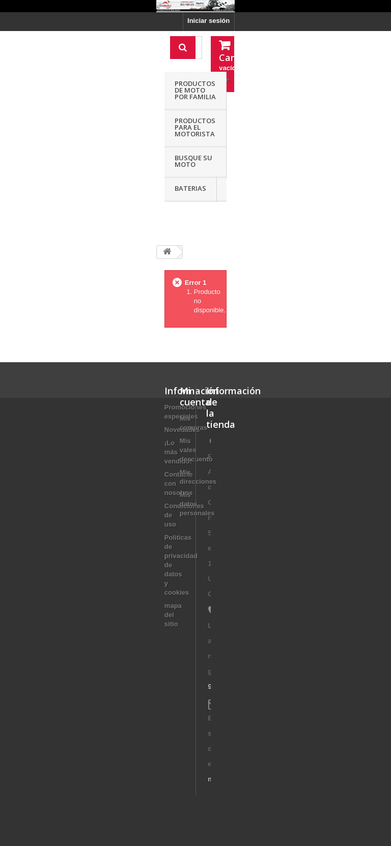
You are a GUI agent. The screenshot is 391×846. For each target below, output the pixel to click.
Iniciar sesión (208, 20)
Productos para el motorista (195, 127)
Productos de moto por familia (195, 90)
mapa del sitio (173, 615)
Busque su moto (193, 161)
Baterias (190, 188)
